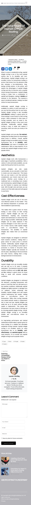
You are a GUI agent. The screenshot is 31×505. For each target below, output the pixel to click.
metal (10, 341)
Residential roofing (13, 59)
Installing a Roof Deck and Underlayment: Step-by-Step (19, 460)
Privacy (3, 501)
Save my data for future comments (12, 438)
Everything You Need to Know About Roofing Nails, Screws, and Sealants (18, 470)
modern (23, 341)
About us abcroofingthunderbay (10, 499)
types (4, 341)
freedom (5, 344)
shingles (16, 341)
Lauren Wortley (7, 35)
